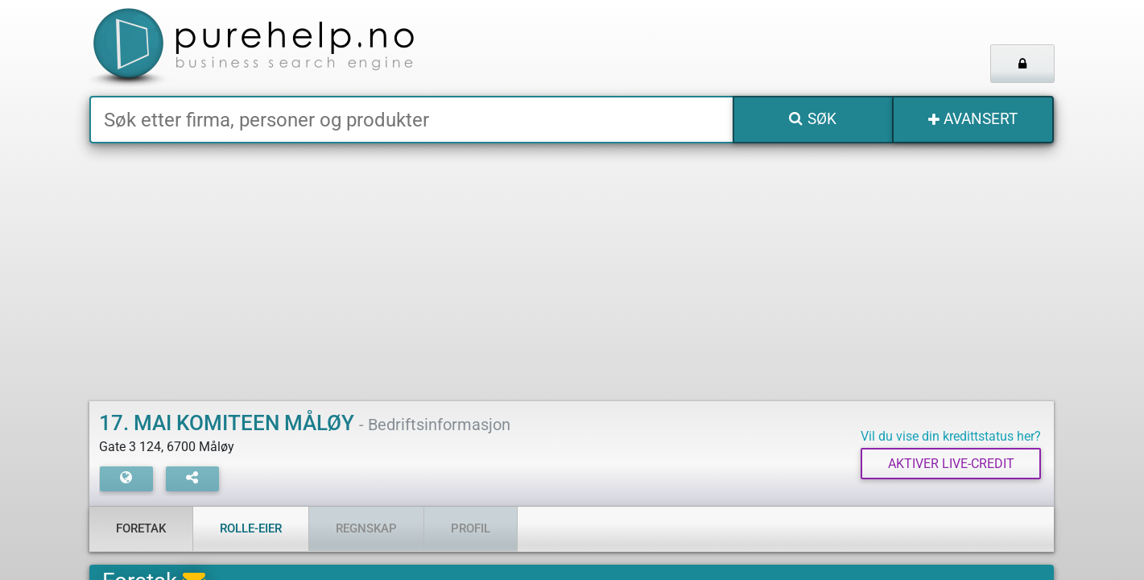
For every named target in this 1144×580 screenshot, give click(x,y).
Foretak (141, 528)
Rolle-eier (251, 528)
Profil (470, 528)
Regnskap (366, 528)
